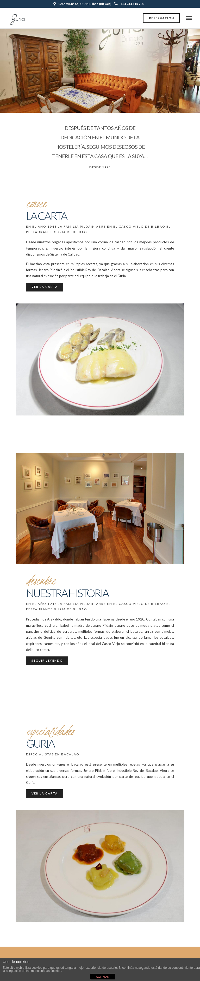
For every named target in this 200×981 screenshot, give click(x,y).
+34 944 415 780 (129, 4)
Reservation (161, 18)
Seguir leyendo (47, 660)
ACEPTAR (102, 976)
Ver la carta (45, 286)
